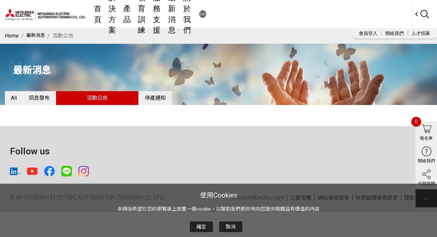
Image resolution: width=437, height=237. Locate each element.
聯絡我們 (394, 33)
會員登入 (368, 33)
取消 (231, 227)
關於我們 (319, 14)
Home (12, 36)
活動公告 (116, 100)
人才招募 (421, 33)
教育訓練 (228, 14)
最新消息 (289, 14)
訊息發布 (53, 100)
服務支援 (258, 14)
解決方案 (179, 14)
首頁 (155, 14)
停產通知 (178, 100)
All (18, 100)
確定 (201, 227)
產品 (204, 14)
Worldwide (399, 14)
